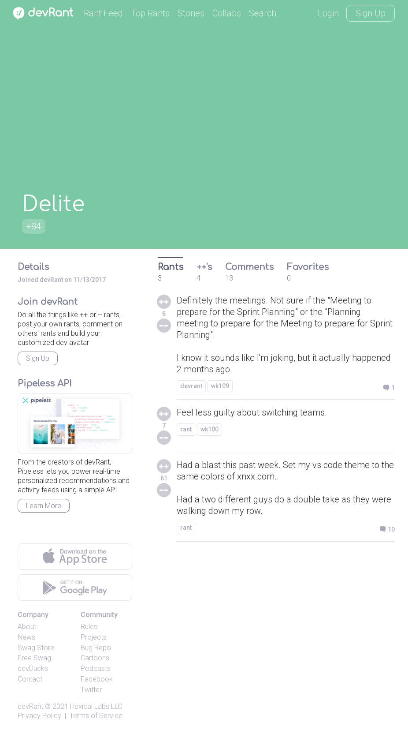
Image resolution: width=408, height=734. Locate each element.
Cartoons (95, 658)
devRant (30, 706)
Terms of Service (96, 716)
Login (328, 13)
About (27, 626)
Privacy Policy (39, 716)
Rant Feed (103, 13)
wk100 (209, 429)
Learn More (43, 506)
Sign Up (371, 13)
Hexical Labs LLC (96, 706)
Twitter (91, 689)
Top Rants (150, 13)
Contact (30, 679)
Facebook (97, 679)
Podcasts (96, 668)
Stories (191, 13)
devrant (191, 385)
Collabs (226, 13)
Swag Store (36, 648)
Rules (89, 626)
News (26, 637)
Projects (94, 637)
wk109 (220, 385)
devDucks (33, 668)
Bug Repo (96, 648)
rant (186, 429)
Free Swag (34, 658)
